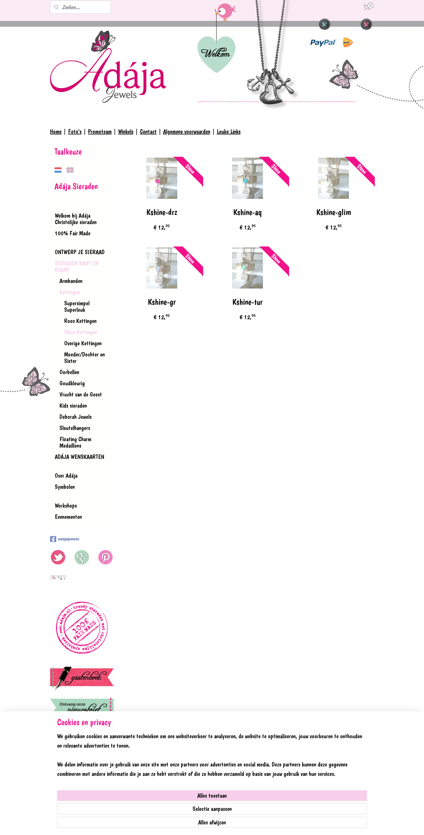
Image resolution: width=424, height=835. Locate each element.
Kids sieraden (73, 405)
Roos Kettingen (80, 320)
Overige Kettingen (83, 343)
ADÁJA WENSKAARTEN (79, 456)
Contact (148, 131)
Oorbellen (69, 372)
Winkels (125, 131)
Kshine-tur (247, 302)
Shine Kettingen (80, 332)
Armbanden (70, 280)
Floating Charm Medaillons (75, 442)
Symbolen (65, 486)
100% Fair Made (72, 233)
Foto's (75, 131)
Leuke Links (229, 131)
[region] (173, 803)
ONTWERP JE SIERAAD (80, 252)
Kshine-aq (247, 212)
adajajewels (64, 539)
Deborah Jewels (75, 416)
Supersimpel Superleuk (77, 306)
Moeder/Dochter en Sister (84, 357)
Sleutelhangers (74, 427)
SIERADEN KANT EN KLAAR (76, 266)
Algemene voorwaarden (186, 131)
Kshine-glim (333, 212)
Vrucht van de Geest (80, 394)
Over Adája (66, 475)
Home (56, 131)
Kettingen (69, 292)
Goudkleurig (72, 383)
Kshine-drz (161, 212)
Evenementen (68, 516)
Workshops (66, 505)
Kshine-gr (161, 302)
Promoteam (100, 131)
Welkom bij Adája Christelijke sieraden (76, 219)
